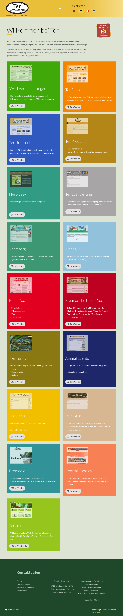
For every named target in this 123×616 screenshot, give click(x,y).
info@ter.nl (64, 582)
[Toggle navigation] (59, 8)
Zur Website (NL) (19, 546)
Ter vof (15, 609)
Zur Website (17, 106)
